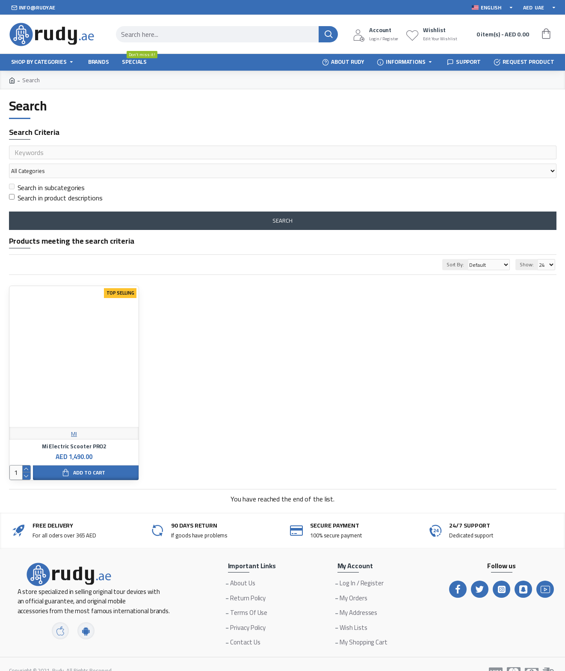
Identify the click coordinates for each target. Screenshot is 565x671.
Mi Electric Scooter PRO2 (74, 430)
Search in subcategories (47, 171)
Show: (527, 248)
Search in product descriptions (56, 181)
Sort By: (445, 248)
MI (74, 417)
